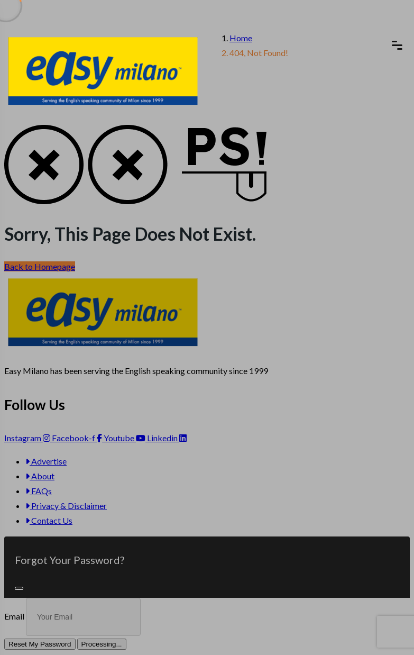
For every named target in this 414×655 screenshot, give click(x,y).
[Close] (19, 588)
